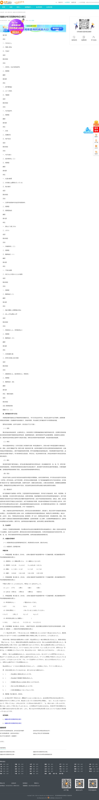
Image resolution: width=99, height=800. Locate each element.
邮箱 (50, 773)
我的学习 (60, 2)
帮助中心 (36, 783)
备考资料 (39, 7)
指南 (46, 773)
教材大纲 (10, 12)
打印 (32, 20)
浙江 (31, 771)
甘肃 (16, 771)
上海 (1, 766)
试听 (10, 7)
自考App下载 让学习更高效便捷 (41, 733)
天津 (1, 771)
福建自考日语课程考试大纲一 (7, 754)
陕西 (31, 769)
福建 (46, 764)
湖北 (16, 766)
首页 (3, 7)
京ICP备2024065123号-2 (42, 798)
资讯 (19, 7)
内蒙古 (90, 769)
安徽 (16, 764)
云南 (90, 764)
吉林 (16, 769)
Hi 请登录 (67, 2)
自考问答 (49, 7)
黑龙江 (90, 771)
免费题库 (28, 7)
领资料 (96, 153)
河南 (46, 771)
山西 (31, 764)
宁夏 (16, 773)
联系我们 (25, 783)
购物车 (96, 136)
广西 (60, 771)
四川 (90, 766)
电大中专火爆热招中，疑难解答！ (8, 736)
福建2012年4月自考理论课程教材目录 (42, 754)
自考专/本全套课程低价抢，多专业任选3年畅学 (12, 730)
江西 (46, 766)
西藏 (75, 769)
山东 (46, 769)
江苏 (75, 764)
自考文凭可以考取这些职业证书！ (41, 730)
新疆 (31, 773)
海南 (31, 766)
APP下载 (96, 142)
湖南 (60, 766)
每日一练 (55, 773)
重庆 (75, 766)
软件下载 (61, 773)
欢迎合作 (13, 783)
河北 (60, 769)
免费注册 (73, 2)
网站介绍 (2, 783)
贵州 (75, 771)
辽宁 (60, 764)
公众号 (96, 148)
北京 (1, 764)
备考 (7, 764)
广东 (1, 769)
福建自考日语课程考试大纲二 (40, 751)
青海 (1, 773)
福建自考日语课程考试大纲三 (7, 751)
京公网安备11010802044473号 (55, 798)
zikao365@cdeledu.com (34, 785)
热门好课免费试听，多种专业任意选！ (10, 733)
